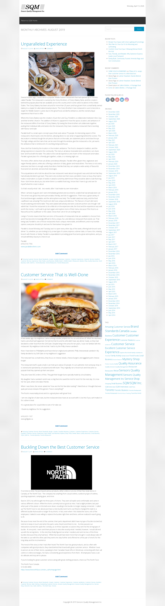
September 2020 (114, 150)
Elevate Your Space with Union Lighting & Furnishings (126, 42)
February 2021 (113, 145)
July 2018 (111, 206)
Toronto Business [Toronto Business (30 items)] (121, 390)
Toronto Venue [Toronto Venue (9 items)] (122, 393)
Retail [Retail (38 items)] (116, 370)
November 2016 (113, 254)
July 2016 (111, 256)
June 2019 (111, 180)
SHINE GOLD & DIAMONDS (117, 71)
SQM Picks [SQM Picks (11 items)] (132, 387)
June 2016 (111, 258)
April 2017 (111, 242)
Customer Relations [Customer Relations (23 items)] (127, 340)
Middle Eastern (59, 261)
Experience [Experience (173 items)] (112, 352)
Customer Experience (77, 259)
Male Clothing (35, 584)
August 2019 (112, 176)
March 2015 (112, 294)
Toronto (54, 586)
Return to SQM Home (29, 20)
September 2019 (114, 173)
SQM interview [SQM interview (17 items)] (110, 387)
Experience (35, 261)
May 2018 (111, 211)
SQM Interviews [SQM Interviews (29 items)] (122, 386)
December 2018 (113, 195)
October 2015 (113, 277)
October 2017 (113, 228)
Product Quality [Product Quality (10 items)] (109, 364)
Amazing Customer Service (30, 259)
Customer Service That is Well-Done (54, 275)
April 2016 (111, 263)
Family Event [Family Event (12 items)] (125, 356)
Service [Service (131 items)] (129, 378)
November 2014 (113, 303)
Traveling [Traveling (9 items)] (128, 393)
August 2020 (112, 152)
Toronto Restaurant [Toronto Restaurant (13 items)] (135, 390)
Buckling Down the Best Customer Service (60, 447)
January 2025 (112, 138)
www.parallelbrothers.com (31, 246)
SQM (27, 263)
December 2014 (113, 301)
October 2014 (113, 306)
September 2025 (114, 119)
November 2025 (113, 114)
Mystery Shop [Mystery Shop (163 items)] (131, 359)
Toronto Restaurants (63, 263)
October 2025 (113, 117)
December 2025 (113, 112)
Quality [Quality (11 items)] (116, 364)
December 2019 (113, 166)
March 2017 (112, 244)
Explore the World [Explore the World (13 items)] (125, 353)
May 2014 (111, 313)
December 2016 (113, 251)
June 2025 (111, 126)
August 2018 (112, 204)
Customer (67, 259)
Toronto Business (40, 263)
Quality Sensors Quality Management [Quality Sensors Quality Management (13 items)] (116, 367)
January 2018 (112, 221)
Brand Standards (43, 259)
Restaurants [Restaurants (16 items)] (109, 371)
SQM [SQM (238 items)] (126, 383)
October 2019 (113, 171)
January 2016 (112, 270)
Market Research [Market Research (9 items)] (117, 359)
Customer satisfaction (79, 582)
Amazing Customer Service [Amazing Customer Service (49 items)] (117, 326)
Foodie (44, 261)
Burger (51, 431)
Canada (51, 259)
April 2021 (111, 143)
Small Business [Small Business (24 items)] (116, 383)
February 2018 (113, 218)
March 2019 (112, 188)
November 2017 (113, 225)
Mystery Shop (83, 261)
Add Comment (61, 253)
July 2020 (111, 154)
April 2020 (111, 159)
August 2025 (112, 121)
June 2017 (111, 237)
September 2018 (114, 202)
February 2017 (113, 247)
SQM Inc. (32, 263)
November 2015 (113, 275)
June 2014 (111, 310)
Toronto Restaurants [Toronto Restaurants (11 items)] (111, 393)
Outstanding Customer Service (48, 584)
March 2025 (112, 133)
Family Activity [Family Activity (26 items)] (116, 355)
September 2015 (114, 280)
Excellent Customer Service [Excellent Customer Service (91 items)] (120, 348)
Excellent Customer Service (29, 433)
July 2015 (111, 284)
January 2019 (112, 192)
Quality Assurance (93, 261)
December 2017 (113, 223)
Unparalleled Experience (44, 44)
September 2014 (114, 308)
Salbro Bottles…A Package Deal (130, 85)
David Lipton (39, 49)
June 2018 (111, 209)
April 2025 (111, 131)
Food (40, 261)
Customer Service (89, 259)
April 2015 (111, 291)
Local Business (50, 261)
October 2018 (113, 199)
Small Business (95, 433)
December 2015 (113, 273)
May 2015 (111, 289)
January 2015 (112, 299)
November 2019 (113, 169)
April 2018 (111, 213)
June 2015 (111, 287)
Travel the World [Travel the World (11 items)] (136, 393)
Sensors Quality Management (66, 584)
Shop (22, 586)
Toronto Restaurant (51, 263)
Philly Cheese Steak (74, 433)
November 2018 (113, 197)
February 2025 (113, 135)
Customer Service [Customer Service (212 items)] (123, 344)
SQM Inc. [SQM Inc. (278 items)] (136, 383)
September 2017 (114, 230)
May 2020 (111, 157)
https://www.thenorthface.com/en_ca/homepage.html (41, 570)
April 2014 (111, 315)
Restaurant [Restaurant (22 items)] (133, 367)
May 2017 (111, 239)
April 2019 (111, 185)
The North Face (47, 586)
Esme (110, 88)
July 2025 (111, 124)
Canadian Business (59, 259)
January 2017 (112, 249)
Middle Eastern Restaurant (71, 261)
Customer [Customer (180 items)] (118, 335)
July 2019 (111, 178)
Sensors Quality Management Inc (84, 584)
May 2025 (111, 128)
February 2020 (113, 161)
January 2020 (112, 164)
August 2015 (112, 282)
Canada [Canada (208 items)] (124, 331)
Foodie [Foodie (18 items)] (136, 356)
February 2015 (113, 296)
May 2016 (111, 261)
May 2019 (111, 183)
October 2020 (113, 147)
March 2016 (112, 266)
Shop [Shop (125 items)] (137, 378)
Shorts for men (28, 586)
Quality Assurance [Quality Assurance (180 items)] (130, 363)
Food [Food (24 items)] (132, 355)
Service (96, 584)
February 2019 (113, 190)
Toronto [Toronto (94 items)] (109, 390)
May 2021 (111, 140)
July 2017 (111, 235)
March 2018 (112, 216)
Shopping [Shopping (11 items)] (108, 384)
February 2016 (113, 268)
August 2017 (112, 232)
